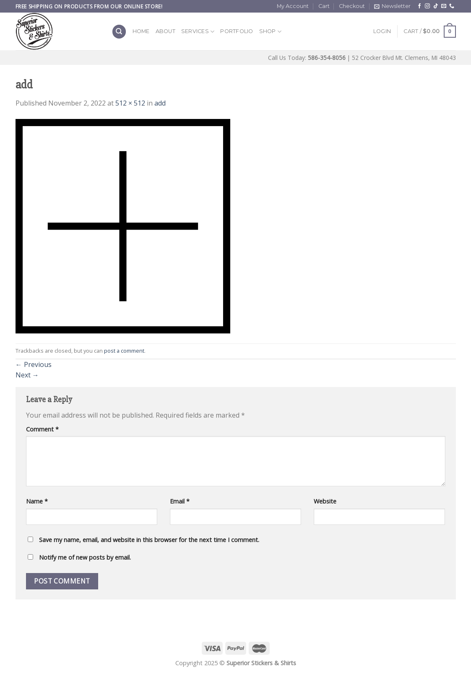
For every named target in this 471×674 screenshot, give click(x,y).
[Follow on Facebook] (419, 6)
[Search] (119, 32)
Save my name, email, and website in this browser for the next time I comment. (149, 540)
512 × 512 (130, 103)
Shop (270, 32)
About (165, 31)
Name (37, 501)
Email (180, 501)
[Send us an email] (443, 6)
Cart (324, 6)
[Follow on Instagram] (427, 6)
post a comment (124, 350)
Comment (42, 429)
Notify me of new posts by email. (85, 557)
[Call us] (451, 6)
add (160, 103)
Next (27, 375)
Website (325, 501)
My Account (293, 6)
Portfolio (236, 31)
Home (141, 31)
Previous (34, 364)
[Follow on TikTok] (435, 6)
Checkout (352, 6)
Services (198, 32)
